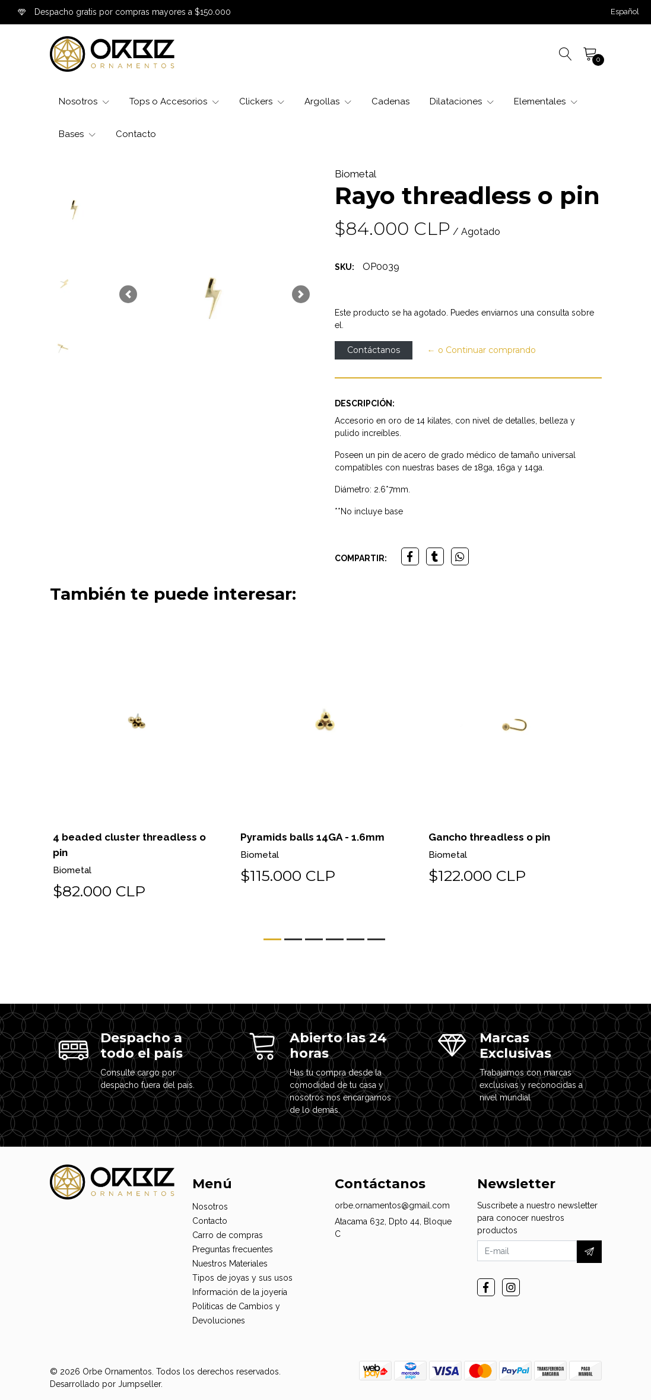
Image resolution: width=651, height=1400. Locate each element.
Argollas (327, 101)
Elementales (545, 101)
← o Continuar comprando (481, 350)
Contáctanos (373, 350)
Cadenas (390, 101)
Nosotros (84, 101)
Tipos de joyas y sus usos (242, 1278)
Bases (77, 134)
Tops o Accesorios (174, 101)
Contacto (136, 134)
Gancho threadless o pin (493, 837)
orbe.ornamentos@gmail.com (392, 1205)
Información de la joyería (239, 1292)
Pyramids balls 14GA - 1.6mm (314, 837)
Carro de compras (227, 1235)
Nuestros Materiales (230, 1263)
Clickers (261, 101)
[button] (625, 12)
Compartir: (361, 558)
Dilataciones (462, 101)
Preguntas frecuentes (232, 1249)
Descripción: (365, 403)
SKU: (344, 267)
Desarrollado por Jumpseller (105, 1384)
